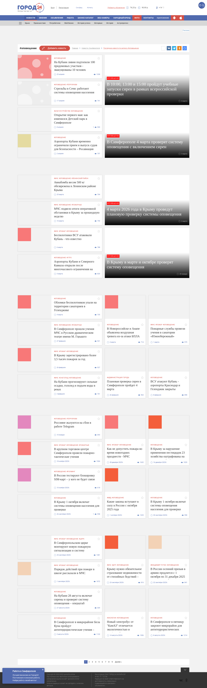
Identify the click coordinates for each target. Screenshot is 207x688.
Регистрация (64, 8)
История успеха (84, 23)
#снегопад (64, 378)
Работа (70, 18)
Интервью (98, 23)
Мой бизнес (69, 23)
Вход (53, 8)
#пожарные (77, 205)
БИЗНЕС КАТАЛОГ (86, 18)
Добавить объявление (116, 8)
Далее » (118, 662)
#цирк (81, 539)
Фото (137, 18)
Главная (75, 48)
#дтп (114, 565)
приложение (163, 18)
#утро (69, 258)
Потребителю (55, 23)
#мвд (109, 498)
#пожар (62, 231)
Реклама (186, 30)
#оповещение (60, 58)
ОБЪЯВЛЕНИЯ (57, 18)
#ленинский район (80, 178)
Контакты (149, 18)
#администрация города (118, 377)
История (109, 23)
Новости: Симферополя (91, 48)
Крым (27, 23)
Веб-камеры (103, 18)
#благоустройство (62, 111)
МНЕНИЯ (43, 18)
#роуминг (71, 471)
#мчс (56, 178)
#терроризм (72, 85)
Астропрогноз (122, 23)
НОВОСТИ (30, 18)
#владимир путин (158, 565)
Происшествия (40, 23)
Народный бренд (121, 18)
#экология (111, 618)
